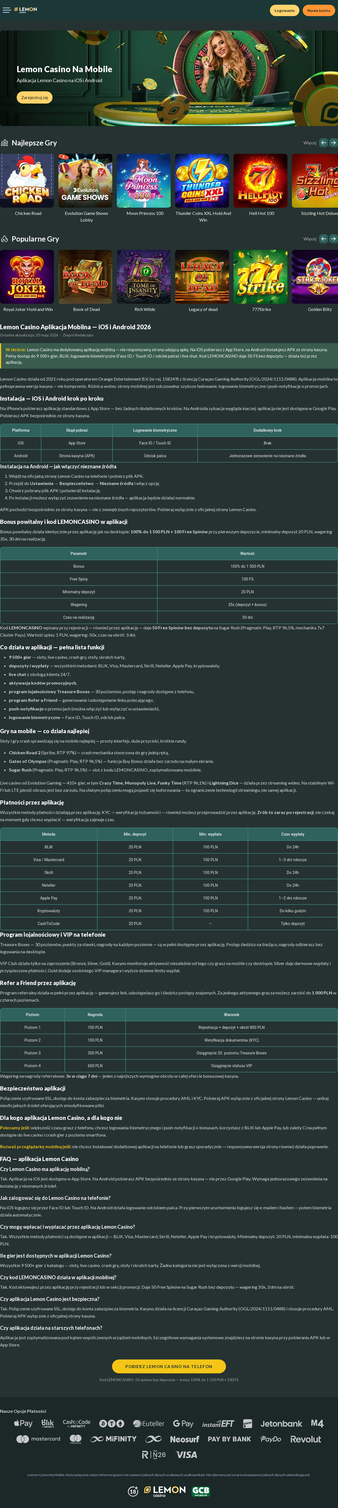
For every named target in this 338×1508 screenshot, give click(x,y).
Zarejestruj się (34, 97)
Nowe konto (318, 10)
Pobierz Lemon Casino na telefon (168, 1366)
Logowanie (285, 10)
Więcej (310, 142)
